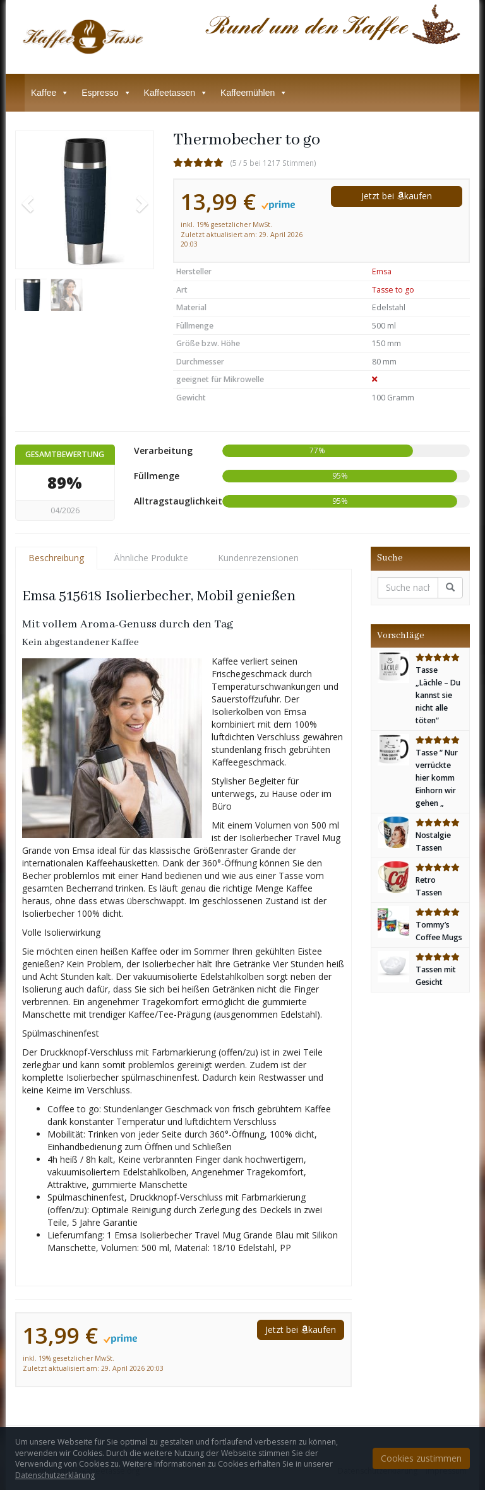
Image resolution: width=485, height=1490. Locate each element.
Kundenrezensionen (258, 558)
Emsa (382, 271)
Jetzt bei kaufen (396, 196)
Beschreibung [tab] (56, 558)
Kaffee (50, 93)
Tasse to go (393, 289)
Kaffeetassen (176, 93)
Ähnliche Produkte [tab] (151, 558)
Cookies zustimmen (421, 1458)
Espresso (106, 93)
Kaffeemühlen (253, 93)
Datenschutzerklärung (55, 1475)
